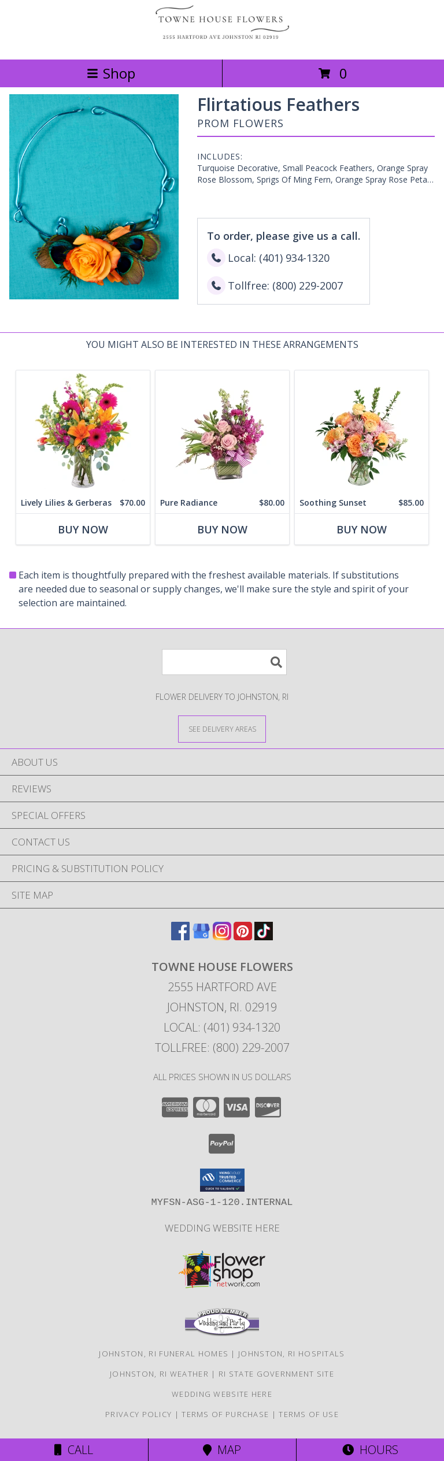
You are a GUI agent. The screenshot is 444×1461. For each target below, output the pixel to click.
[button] (222, 1180)
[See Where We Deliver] (222, 728)
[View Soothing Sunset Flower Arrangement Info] (361, 431)
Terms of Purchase (225, 1414)
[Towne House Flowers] (222, 42)
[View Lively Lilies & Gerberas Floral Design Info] (83, 431)
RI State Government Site (276, 1374)
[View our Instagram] (222, 936)
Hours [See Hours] (370, 1450)
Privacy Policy (138, 1414)
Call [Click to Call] (73, 1450)
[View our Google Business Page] (201, 936)
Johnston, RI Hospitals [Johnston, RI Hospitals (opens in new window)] (291, 1353)
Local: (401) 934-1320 (222, 1027)
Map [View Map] (222, 1450)
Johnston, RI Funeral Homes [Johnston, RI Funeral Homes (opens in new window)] (163, 1353)
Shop (111, 73)
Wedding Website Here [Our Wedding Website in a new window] (222, 1227)
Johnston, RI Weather (159, 1374)
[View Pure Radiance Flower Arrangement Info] (222, 431)
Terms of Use (309, 1414)
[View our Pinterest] (243, 936)
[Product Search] (224, 662)
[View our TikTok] (263, 936)
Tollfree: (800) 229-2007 (222, 1047)
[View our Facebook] (180, 936)
